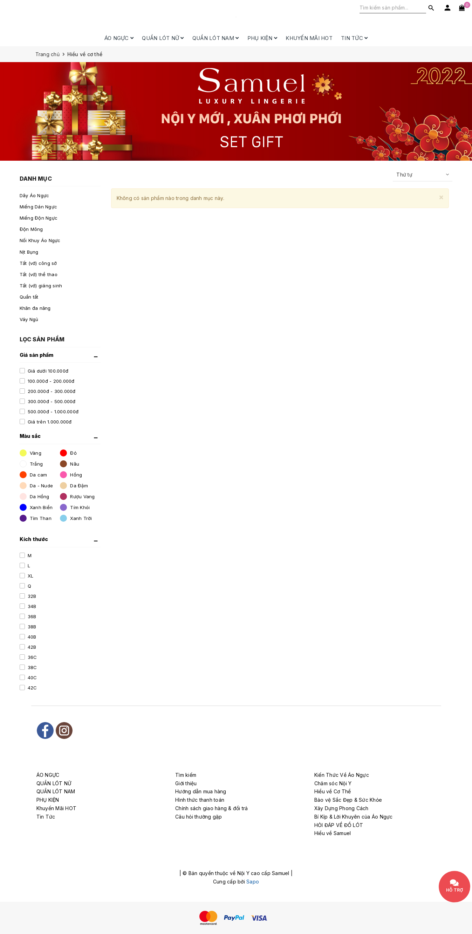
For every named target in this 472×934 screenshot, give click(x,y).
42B (31, 647)
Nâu (69, 463)
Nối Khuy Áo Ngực (40, 240)
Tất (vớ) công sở (38, 263)
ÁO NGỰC (119, 38)
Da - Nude (36, 485)
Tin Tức (354, 38)
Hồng (71, 474)
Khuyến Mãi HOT (309, 38)
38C (31, 667)
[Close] (441, 197)
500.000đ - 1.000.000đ (52, 411)
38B (31, 626)
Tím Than (36, 518)
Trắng (31, 463)
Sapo (252, 882)
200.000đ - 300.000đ (51, 391)
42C (31, 688)
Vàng (30, 452)
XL (30, 576)
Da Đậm (74, 485)
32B (31, 596)
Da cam (33, 474)
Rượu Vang (77, 496)
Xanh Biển (36, 507)
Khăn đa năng (35, 308)
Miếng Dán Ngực (38, 206)
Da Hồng (34, 496)
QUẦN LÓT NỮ (163, 38)
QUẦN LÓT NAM (215, 38)
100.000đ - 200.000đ (50, 381)
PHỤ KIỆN (262, 38)
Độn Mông (31, 229)
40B (31, 637)
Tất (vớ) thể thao (38, 274)
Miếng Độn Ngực (39, 218)
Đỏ (68, 452)
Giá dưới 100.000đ (47, 371)
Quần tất (29, 297)
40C (31, 677)
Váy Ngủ (29, 319)
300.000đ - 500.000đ (51, 401)
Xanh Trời (76, 518)
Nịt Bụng (29, 252)
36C (31, 657)
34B (31, 606)
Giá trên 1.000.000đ (49, 422)
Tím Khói (75, 507)
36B (31, 616)
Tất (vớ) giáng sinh (41, 285)
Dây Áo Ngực (34, 195)
